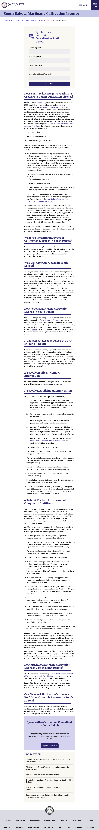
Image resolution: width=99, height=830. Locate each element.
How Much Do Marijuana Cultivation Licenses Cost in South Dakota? (48, 788)
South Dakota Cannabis (11, 20)
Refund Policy (64, 827)
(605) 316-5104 (84, 5)
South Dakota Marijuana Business (32, 20)
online (34, 329)
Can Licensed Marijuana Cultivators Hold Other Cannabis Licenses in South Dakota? (47, 796)
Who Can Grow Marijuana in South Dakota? (42, 775)
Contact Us (19, 827)
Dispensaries (35, 821)
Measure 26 (41, 103)
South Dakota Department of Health (53, 107)
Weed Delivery (50, 821)
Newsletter (76, 821)
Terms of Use (49, 827)
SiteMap (78, 827)
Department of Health (51, 320)
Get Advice (49, 84)
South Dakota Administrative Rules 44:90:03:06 (48, 441)
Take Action (20, 821)
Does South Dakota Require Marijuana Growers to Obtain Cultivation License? (48, 761)
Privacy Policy (33, 827)
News (8, 821)
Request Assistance (49, 746)
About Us (6, 827)
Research (89, 821)
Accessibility (91, 827)
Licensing (49, 20)
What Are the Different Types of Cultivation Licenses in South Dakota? (47, 768)
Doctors (64, 821)
